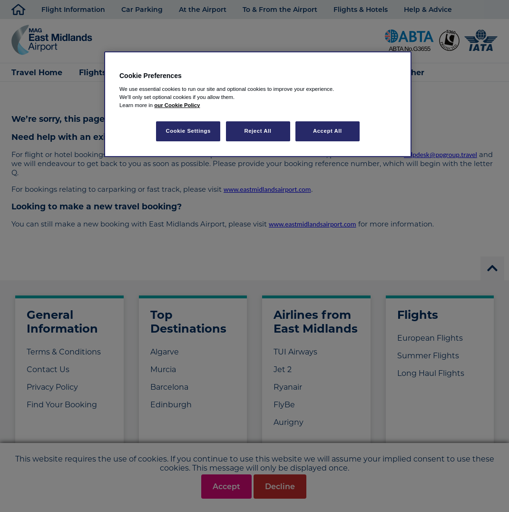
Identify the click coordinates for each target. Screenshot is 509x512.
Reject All (257, 131)
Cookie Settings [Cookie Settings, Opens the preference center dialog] (188, 131)
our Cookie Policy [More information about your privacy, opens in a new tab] (177, 105)
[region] (257, 104)
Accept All (327, 131)
